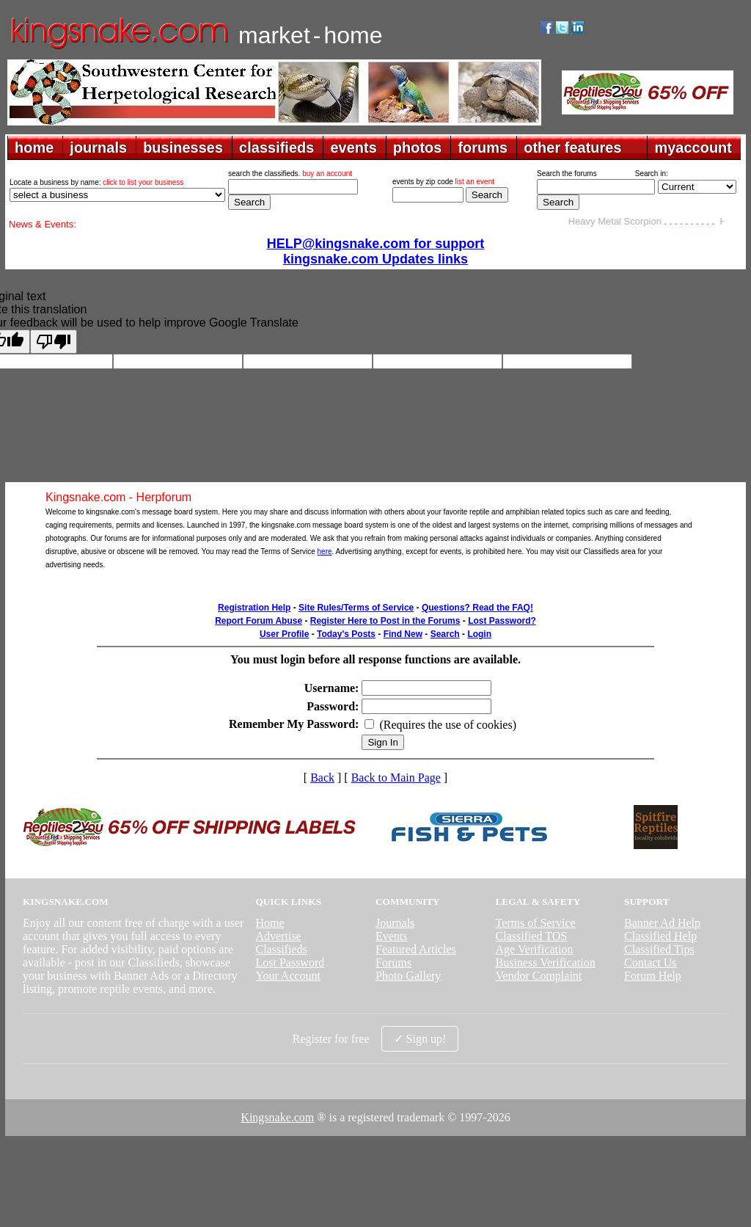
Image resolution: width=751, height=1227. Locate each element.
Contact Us (650, 962)
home (34, 147)
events (353, 147)
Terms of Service (536, 923)
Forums (393, 962)
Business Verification (546, 962)
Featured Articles (416, 949)
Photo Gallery (408, 975)
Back (322, 777)
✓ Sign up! (420, 1039)
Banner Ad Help (662, 923)
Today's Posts (346, 634)
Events (392, 936)
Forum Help (652, 975)
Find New (403, 634)
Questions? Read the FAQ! (477, 607)
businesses (183, 147)
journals (98, 147)
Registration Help (254, 607)
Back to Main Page (396, 777)
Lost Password (289, 962)
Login (479, 634)
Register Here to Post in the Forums (385, 621)
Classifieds (281, 949)
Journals (395, 923)
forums (483, 147)
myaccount (693, 147)
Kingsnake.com (277, 1117)
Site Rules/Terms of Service (356, 607)
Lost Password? (502, 621)
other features (572, 147)
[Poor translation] (53, 341)
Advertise (278, 936)
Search (445, 634)
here (325, 551)
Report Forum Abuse (258, 621)
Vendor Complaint (539, 975)
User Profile (284, 634)
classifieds (276, 147)
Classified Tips (659, 949)
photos (417, 147)
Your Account (287, 975)
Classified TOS (532, 936)
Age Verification (535, 949)
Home (269, 923)
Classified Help (660, 936)
